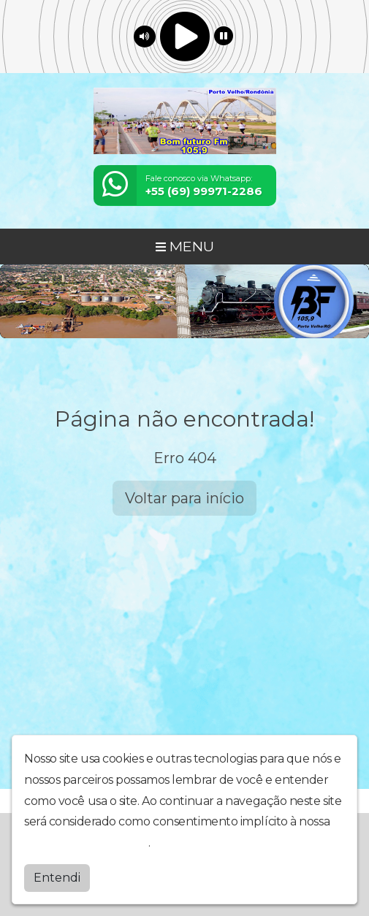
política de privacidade (86, 843)
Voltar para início (184, 498)
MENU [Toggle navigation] (185, 246)
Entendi (57, 878)
